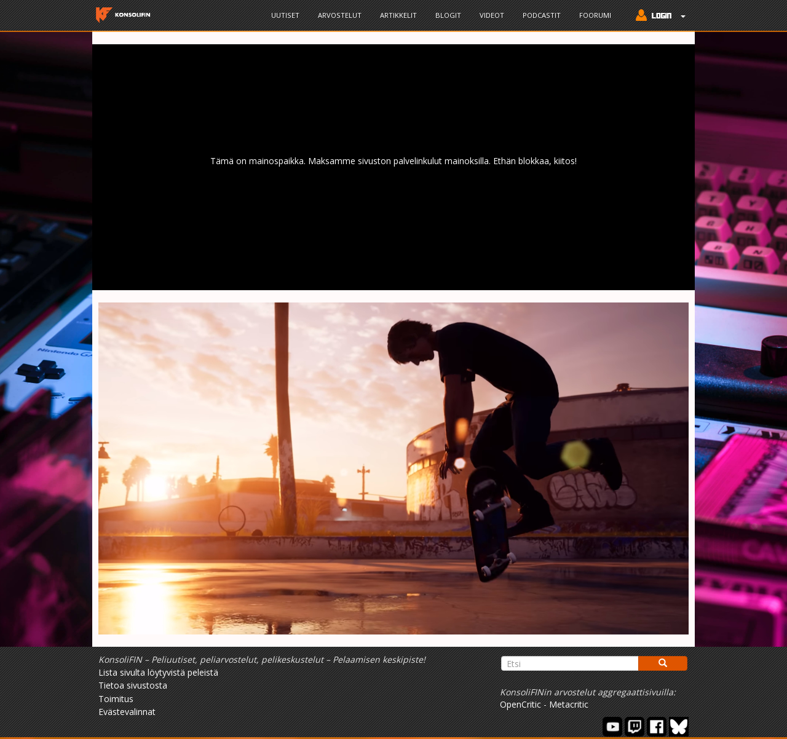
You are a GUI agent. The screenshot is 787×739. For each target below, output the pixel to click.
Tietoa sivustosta (132, 685)
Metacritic (568, 704)
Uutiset (285, 15)
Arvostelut (340, 15)
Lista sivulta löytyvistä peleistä (158, 672)
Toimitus (115, 699)
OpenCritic (520, 704)
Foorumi (595, 15)
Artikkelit (398, 15)
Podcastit (542, 15)
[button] (657, 16)
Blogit (448, 15)
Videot (492, 15)
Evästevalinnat (127, 711)
